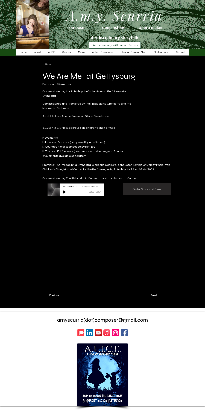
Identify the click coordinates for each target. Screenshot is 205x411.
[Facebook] (124, 332)
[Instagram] (115, 332)
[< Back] (54, 64)
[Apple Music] (106, 332)
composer (76, 27)
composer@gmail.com (121, 320)
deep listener (114, 27)
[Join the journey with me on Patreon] (115, 45)
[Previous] (54, 295)
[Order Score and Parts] (147, 189)
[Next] (154, 295)
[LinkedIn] (89, 332)
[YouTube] (98, 332)
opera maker (151, 27)
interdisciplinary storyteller (114, 37)
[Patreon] (80, 332)
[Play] (64, 192)
